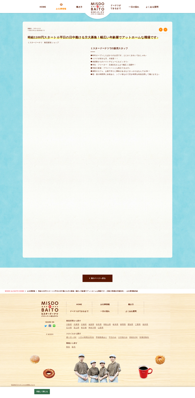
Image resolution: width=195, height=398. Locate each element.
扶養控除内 (144, 337)
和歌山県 (107, 324)
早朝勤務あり (101, 337)
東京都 (84, 328)
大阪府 (69, 324)
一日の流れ (134, 7)
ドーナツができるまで (79, 311)
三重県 (138, 324)
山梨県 (100, 328)
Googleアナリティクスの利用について (23, 385)
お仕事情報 (61, 9)
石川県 (69, 328)
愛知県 (130, 324)
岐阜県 (115, 324)
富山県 (76, 328)
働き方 (79, 7)
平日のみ (112, 337)
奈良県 (99, 324)
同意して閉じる (42, 391)
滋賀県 (91, 324)
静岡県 (123, 324)
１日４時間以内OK (86, 337)
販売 (74, 347)
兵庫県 (76, 324)
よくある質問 (152, 7)
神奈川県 (92, 328)
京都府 (84, 324)
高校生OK (133, 337)
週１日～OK (71, 337)
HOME (43, 7)
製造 (68, 347)
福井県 (145, 324)
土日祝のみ (123, 337)
